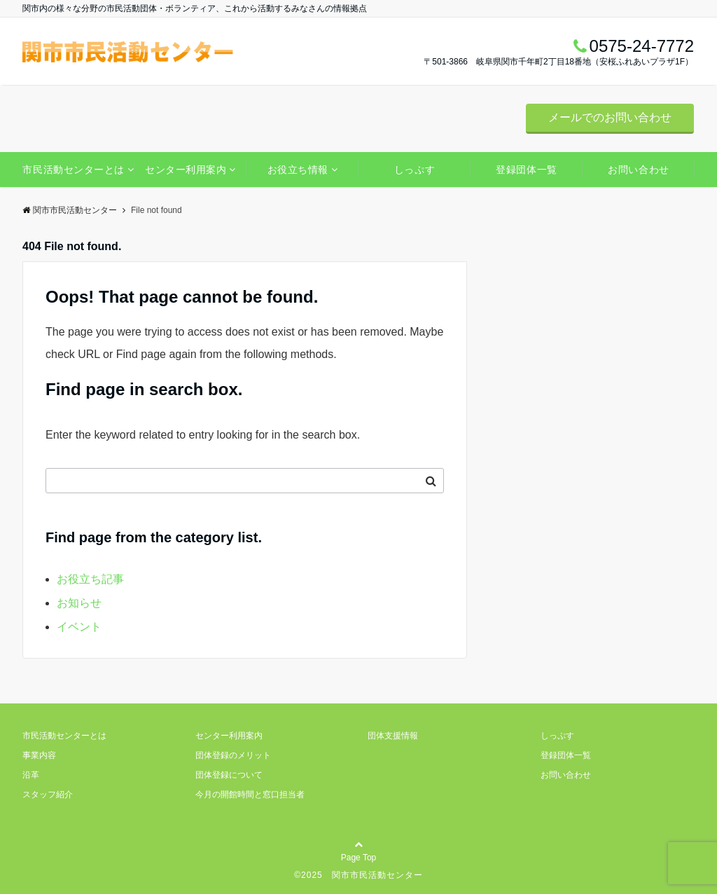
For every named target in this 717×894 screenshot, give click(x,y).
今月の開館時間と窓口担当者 (250, 794)
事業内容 (39, 755)
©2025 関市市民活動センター (358, 875)
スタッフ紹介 (47, 794)
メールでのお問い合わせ (609, 117)
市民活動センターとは (73, 169)
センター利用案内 (185, 169)
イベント (79, 627)
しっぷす (414, 169)
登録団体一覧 (526, 169)
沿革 (30, 775)
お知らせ (79, 603)
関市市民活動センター (69, 210)
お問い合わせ (638, 169)
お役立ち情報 (297, 169)
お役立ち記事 (90, 579)
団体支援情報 (393, 736)
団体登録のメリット (233, 755)
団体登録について (229, 775)
